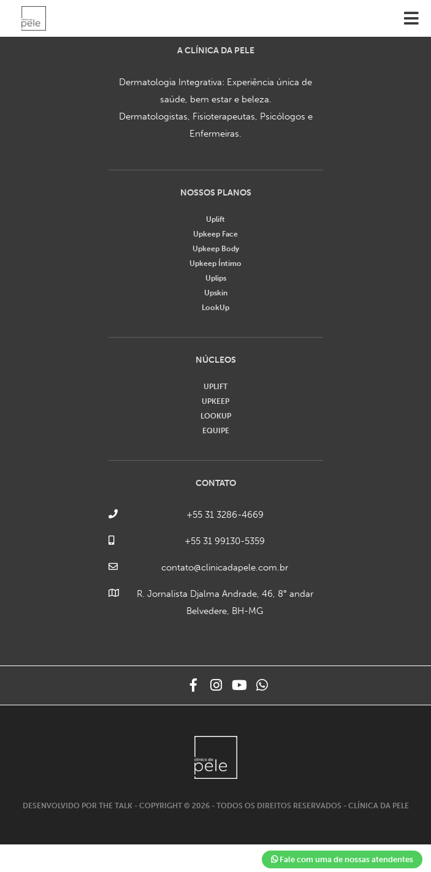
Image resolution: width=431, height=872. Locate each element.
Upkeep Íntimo (215, 263)
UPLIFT (215, 386)
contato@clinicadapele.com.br (224, 567)
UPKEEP (215, 401)
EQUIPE (215, 430)
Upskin (215, 293)
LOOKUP (215, 416)
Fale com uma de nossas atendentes (342, 859)
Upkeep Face (215, 234)
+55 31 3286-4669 (225, 514)
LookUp (215, 307)
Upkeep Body (216, 248)
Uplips (215, 278)
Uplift (215, 219)
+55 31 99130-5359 (225, 541)
